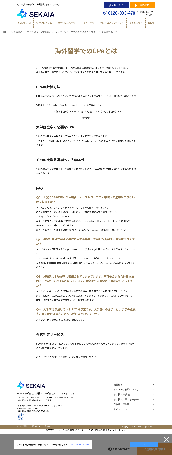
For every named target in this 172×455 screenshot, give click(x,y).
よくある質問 (136, 23)
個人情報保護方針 (122, 394)
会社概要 (118, 384)
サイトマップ (120, 409)
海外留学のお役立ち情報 (23, 32)
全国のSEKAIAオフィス (112, 23)
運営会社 (48, 426)
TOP (5, 32)
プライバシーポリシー (79, 444)
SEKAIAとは (24, 23)
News (151, 23)
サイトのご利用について (126, 389)
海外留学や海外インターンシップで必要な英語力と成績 (67, 32)
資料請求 (144, 5)
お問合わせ (117, 5)
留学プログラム (44, 23)
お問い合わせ (36, 426)
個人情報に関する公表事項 (127, 399)
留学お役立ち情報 (66, 23)
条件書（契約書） (122, 404)
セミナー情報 (87, 23)
